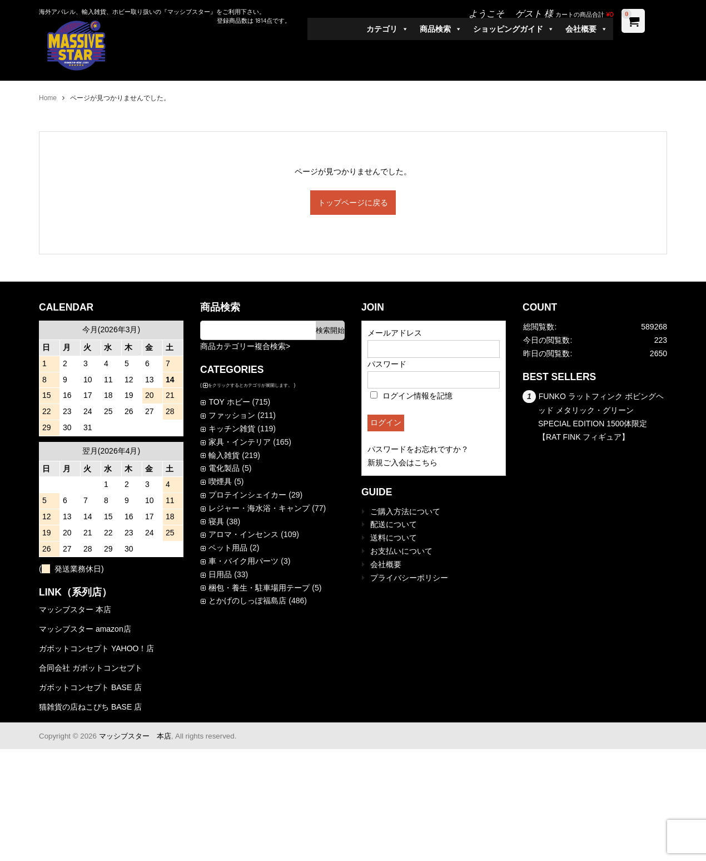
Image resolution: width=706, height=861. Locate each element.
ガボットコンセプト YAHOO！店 (96, 648)
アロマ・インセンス (243, 534)
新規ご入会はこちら (402, 462)
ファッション (231, 415)
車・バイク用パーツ (243, 561)
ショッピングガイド (513, 29)
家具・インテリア (239, 441)
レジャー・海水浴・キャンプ (259, 508)
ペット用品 (227, 547)
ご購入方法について (405, 511)
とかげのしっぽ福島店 (247, 600)
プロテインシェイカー (247, 494)
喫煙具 (220, 481)
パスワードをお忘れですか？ (418, 449)
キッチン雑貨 (231, 428)
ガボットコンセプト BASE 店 (90, 687)
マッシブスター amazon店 (85, 628)
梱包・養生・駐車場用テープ (259, 587)
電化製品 (224, 468)
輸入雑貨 (224, 455)
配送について (393, 524)
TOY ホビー (229, 401)
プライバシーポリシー (409, 577)
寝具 (216, 521)
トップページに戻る (353, 202)
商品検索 (441, 29)
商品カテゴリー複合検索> (245, 346)
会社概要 (586, 29)
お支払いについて (401, 551)
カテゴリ (387, 29)
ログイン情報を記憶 (411, 395)
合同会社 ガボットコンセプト (90, 667)
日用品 (220, 574)
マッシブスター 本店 (75, 609)
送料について (393, 537)
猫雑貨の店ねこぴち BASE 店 (90, 706)
